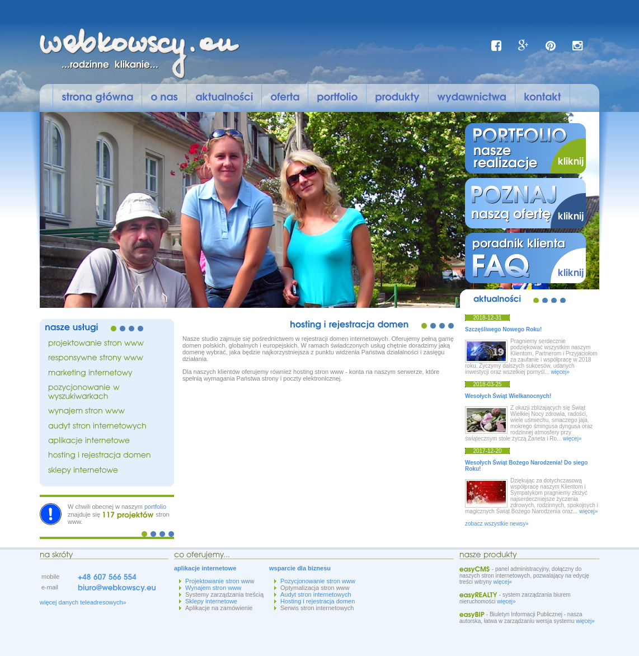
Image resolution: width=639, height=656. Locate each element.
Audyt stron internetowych (315, 594)
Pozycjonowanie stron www (317, 581)
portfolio (155, 506)
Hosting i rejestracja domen (317, 601)
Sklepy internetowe (211, 601)
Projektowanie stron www (220, 581)
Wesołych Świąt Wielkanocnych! (508, 396)
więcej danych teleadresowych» (83, 602)
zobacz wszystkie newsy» (497, 524)
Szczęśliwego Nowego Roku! (503, 329)
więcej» (560, 372)
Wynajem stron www (213, 587)
